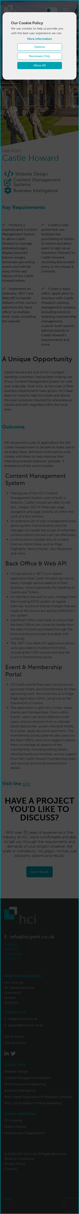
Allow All (39, 65)
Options (39, 47)
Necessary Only (39, 56)
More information (39, 39)
